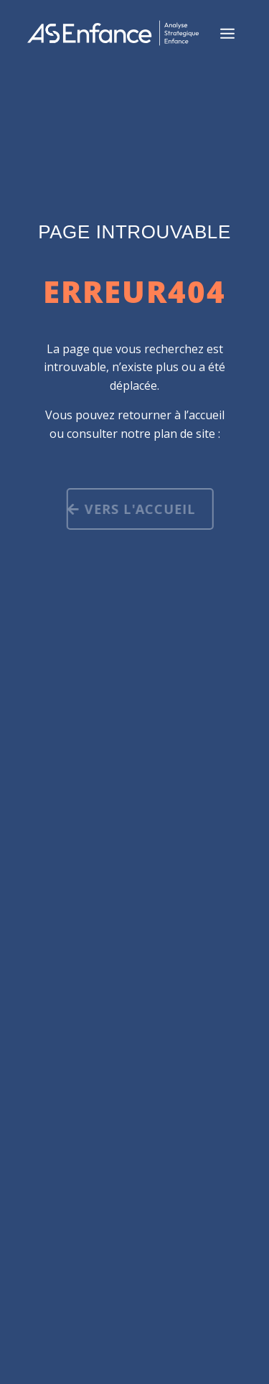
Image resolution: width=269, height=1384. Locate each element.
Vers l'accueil (141, 509)
